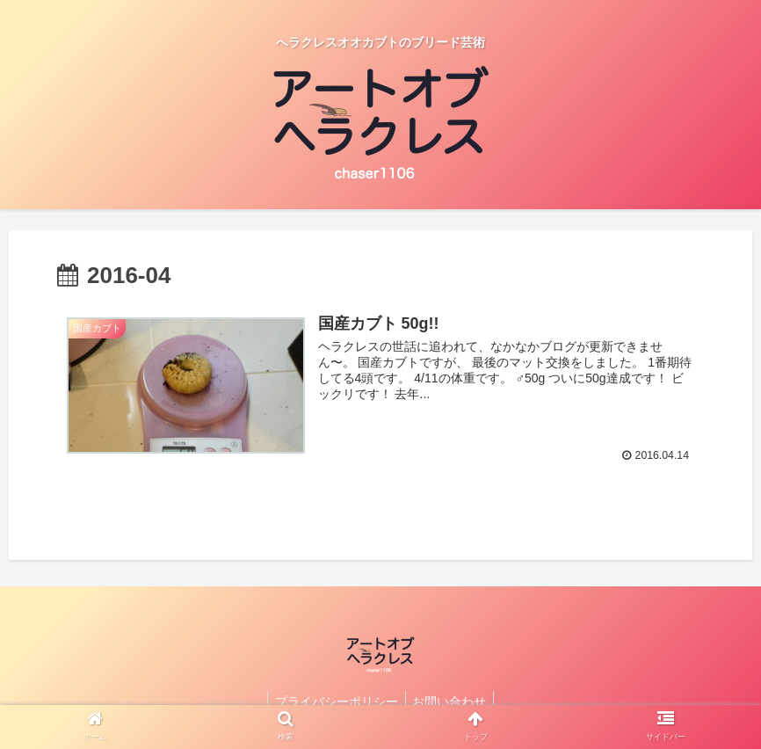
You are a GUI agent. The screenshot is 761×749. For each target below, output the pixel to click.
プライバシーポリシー (334, 701)
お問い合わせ (452, 701)
